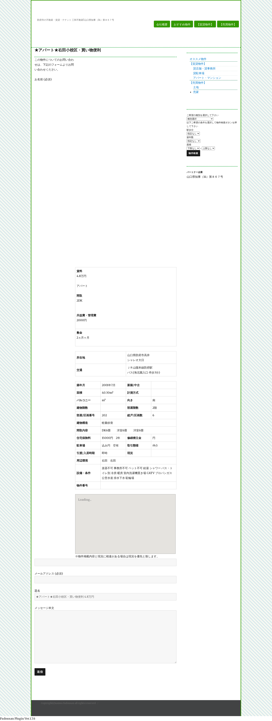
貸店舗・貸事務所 (204, 68)
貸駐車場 (198, 73)
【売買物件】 (228, 24)
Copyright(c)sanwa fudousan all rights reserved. (68, 703)
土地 (196, 87)
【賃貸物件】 (205, 24)
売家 (196, 92)
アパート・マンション (207, 77)
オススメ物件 (198, 59)
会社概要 (162, 24)
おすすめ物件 (182, 24)
